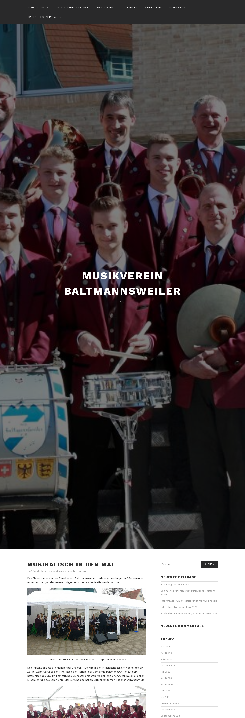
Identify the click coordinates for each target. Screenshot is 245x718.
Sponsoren (153, 7)
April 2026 (166, 653)
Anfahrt (131, 7)
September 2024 (170, 684)
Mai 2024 (166, 697)
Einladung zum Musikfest (175, 584)
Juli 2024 (165, 690)
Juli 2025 (165, 671)
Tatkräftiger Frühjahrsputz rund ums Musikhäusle (189, 600)
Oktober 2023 (168, 709)
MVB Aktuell (37, 7)
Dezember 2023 (170, 703)
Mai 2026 (166, 646)
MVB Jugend (105, 7)
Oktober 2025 (168, 665)
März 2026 (167, 659)
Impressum (177, 7)
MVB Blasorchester (71, 7)
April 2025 (166, 678)
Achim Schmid (79, 571)
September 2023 (170, 715)
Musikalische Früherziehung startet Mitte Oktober (189, 613)
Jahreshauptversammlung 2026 (179, 607)
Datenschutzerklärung (45, 17)
